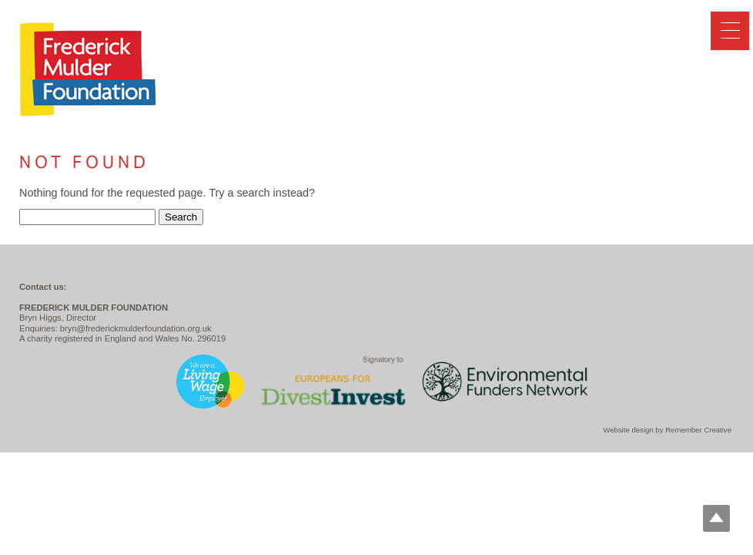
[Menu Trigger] (730, 31)
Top (716, 518)
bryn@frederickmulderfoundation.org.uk (136, 328)
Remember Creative (698, 430)
